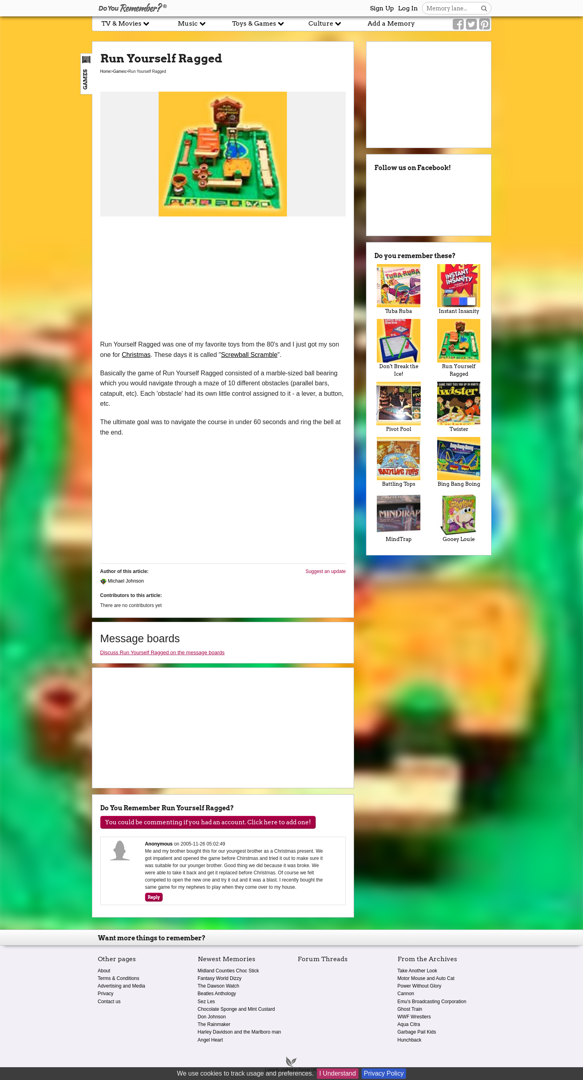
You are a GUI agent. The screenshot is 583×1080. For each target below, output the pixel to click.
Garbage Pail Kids (417, 1032)
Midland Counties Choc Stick (228, 971)
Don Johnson (212, 1017)
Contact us (109, 1001)
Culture (324, 23)
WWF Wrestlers (414, 1017)
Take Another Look (417, 971)
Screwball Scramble (249, 354)
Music (192, 23)
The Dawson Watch (218, 986)
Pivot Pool (398, 407)
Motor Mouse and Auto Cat (426, 978)
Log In (408, 8)
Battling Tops (398, 462)
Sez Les (206, 1001)
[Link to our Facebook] (458, 24)
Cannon (406, 993)
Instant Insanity (459, 289)
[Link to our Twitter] (471, 24)
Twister (459, 407)
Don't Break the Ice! (398, 348)
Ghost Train (410, 1009)
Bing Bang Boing (459, 462)
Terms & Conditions (118, 978)
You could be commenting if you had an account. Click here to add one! (208, 822)
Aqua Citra (409, 1024)
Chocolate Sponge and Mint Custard (236, 1009)
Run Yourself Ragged (459, 348)
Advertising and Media (121, 986)
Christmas (136, 354)
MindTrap (398, 517)
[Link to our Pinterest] (484, 24)
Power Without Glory (420, 986)
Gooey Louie (459, 517)
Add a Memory (391, 23)
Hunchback (410, 1040)
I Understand (337, 1073)
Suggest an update (325, 571)
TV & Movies (125, 23)
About (104, 971)
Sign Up (382, 8)
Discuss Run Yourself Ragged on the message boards (162, 652)
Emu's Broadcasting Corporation (432, 1001)
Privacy (105, 993)
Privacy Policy (384, 1073)
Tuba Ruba (398, 289)
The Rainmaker (214, 1024)
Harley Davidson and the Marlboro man (239, 1032)
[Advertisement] (223, 279)
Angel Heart (210, 1040)
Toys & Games (258, 23)
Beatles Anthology (217, 993)
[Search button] (484, 8)
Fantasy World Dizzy (220, 978)
